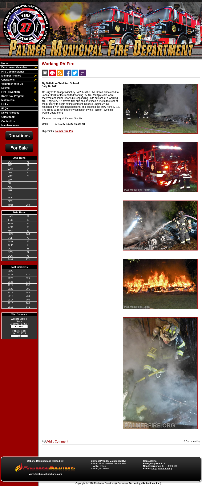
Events (5, 87)
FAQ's (5, 108)
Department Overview (14, 67)
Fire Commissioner (12, 71)
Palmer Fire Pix (64, 131)
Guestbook (8, 117)
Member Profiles (11, 75)
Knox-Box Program (12, 96)
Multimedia (8, 100)
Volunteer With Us (12, 83)
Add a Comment (57, 441)
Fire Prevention (10, 91)
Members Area (10, 125)
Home (4, 63)
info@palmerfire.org (162, 468)
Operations (8, 79)
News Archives (10, 112)
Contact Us (8, 121)
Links (4, 104)
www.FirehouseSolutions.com (45, 474)
